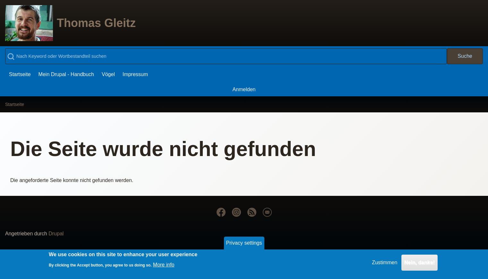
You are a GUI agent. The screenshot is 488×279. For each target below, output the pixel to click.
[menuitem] (20, 74)
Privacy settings (244, 245)
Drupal (56, 233)
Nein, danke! (419, 264)
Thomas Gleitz (96, 23)
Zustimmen (384, 264)
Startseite (14, 104)
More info (164, 267)
